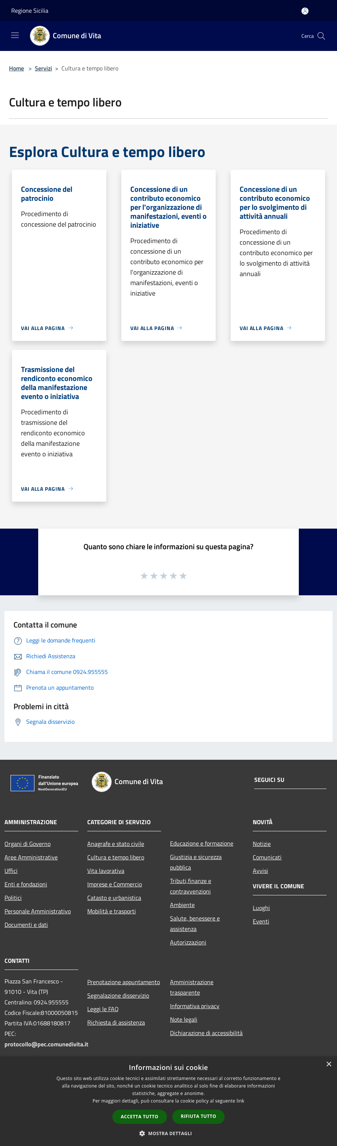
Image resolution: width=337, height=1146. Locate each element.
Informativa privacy (194, 1005)
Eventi (261, 921)
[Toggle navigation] (14, 35)
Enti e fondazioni (25, 884)
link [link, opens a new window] (241, 1101)
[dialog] (168, 1101)
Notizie (262, 843)
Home (16, 68)
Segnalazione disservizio (118, 995)
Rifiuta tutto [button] (198, 1116)
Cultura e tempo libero (115, 857)
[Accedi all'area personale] (305, 11)
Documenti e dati (26, 924)
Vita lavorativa (105, 870)
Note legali (183, 1019)
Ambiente (182, 904)
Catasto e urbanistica (114, 897)
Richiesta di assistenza (116, 1022)
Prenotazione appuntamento (123, 981)
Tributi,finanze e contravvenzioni (190, 886)
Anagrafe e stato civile (115, 843)
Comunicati (267, 857)
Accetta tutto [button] (139, 1116)
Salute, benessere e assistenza (195, 923)
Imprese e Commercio (114, 884)
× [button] (328, 1064)
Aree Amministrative (31, 857)
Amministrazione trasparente (191, 987)
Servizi (43, 68)
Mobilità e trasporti (111, 911)
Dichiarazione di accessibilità (206, 1032)
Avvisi (260, 870)
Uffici (11, 870)
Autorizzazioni (188, 942)
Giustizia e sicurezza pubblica (196, 862)
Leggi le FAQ (103, 1008)
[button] (168, 1133)
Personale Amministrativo (37, 911)
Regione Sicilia (29, 10)
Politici (13, 897)
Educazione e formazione (201, 843)
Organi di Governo (27, 843)
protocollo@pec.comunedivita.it (46, 1044)
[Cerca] (321, 35)
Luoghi (261, 907)
